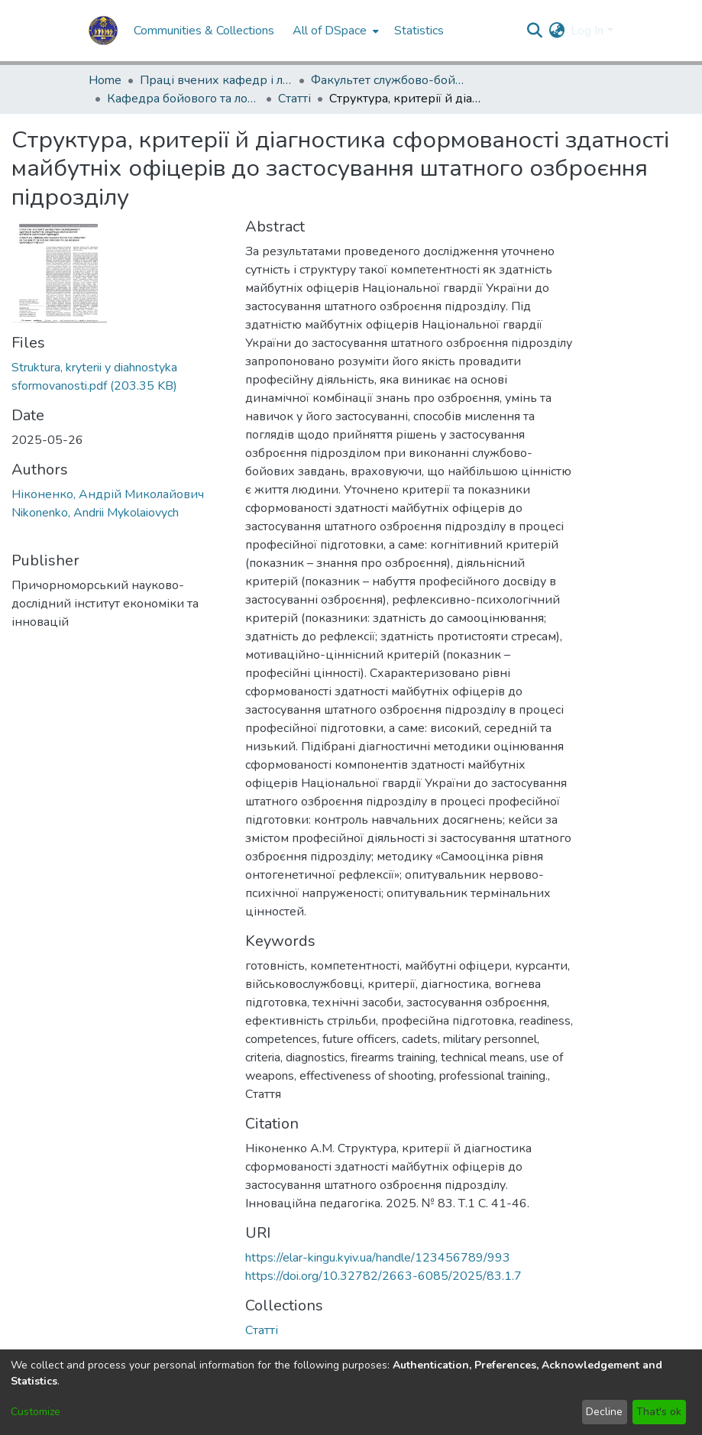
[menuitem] (334, 30)
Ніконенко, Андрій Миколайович (107, 494)
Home (105, 80)
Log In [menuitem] (587, 30)
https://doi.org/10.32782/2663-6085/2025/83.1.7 (383, 1276)
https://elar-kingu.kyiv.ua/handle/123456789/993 (377, 1257)
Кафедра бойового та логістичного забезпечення (183, 98)
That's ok (658, 1411)
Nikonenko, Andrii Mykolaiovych (95, 512)
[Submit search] (534, 30)
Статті (294, 98)
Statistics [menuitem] (419, 30)
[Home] (103, 30)
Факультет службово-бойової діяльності (387, 80)
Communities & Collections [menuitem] (204, 30)
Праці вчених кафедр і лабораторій (216, 80)
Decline (604, 1411)
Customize (35, 1411)
